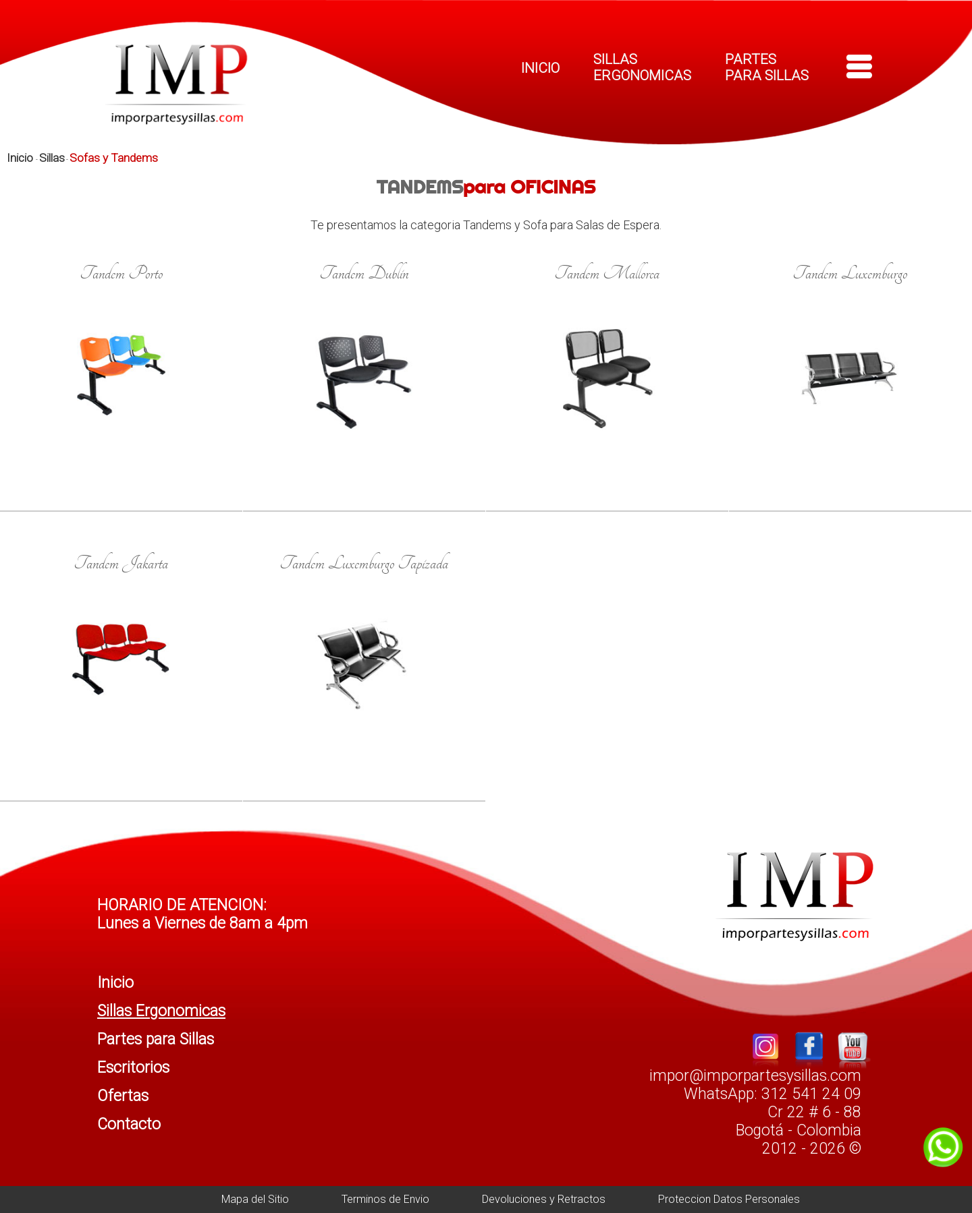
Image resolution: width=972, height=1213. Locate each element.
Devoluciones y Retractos (543, 1199)
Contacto (129, 1124)
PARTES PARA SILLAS (767, 67)
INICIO (540, 68)
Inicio (21, 158)
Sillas (52, 158)
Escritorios (133, 1068)
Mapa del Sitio (255, 1199)
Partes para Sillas (155, 1039)
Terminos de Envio (385, 1199)
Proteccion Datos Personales (729, 1199)
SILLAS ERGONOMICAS (642, 67)
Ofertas (122, 1096)
